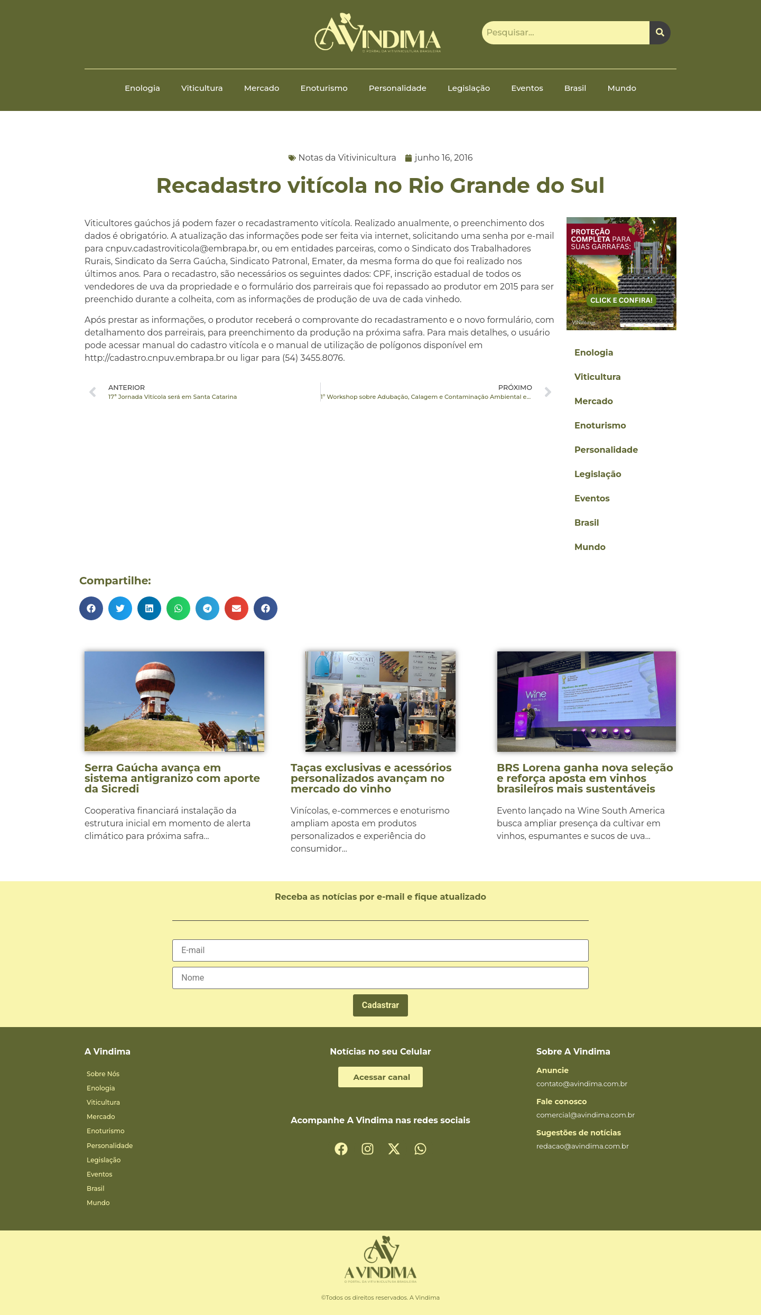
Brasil (575, 88)
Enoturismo (324, 88)
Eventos (527, 88)
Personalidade (397, 88)
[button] (91, 608)
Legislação (469, 88)
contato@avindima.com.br (582, 1083)
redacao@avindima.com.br (582, 1146)
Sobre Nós (103, 1074)
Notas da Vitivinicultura (347, 158)
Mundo (621, 88)
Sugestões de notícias (578, 1132)
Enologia (142, 88)
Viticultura (202, 88)
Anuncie (552, 1070)
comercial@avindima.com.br (585, 1115)
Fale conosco (561, 1101)
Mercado (262, 88)
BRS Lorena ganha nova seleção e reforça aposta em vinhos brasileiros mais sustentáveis (585, 778)
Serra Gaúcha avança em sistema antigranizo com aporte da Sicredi (172, 778)
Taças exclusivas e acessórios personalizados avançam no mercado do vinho (371, 778)
